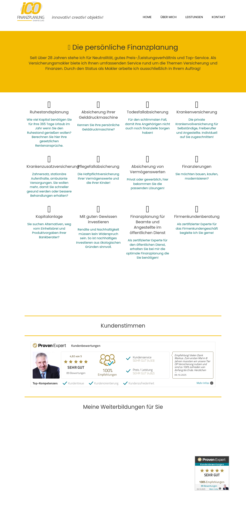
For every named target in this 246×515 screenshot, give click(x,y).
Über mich (168, 17)
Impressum (93, 466)
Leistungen (194, 17)
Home (147, 17)
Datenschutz (94, 471)
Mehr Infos (205, 383)
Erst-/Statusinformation (103, 476)
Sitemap (91, 480)
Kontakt (218, 17)
